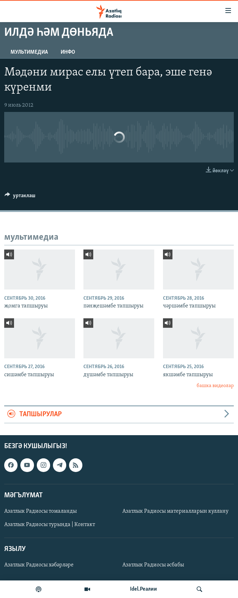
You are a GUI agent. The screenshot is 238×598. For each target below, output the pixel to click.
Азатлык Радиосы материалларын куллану (175, 511)
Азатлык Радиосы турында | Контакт (49, 524)
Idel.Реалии (143, 589)
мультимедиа (29, 52)
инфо (68, 52)
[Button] (20, 197)
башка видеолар (215, 385)
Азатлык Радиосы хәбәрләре (39, 565)
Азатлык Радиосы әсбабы (153, 565)
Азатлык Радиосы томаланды (40, 511)
